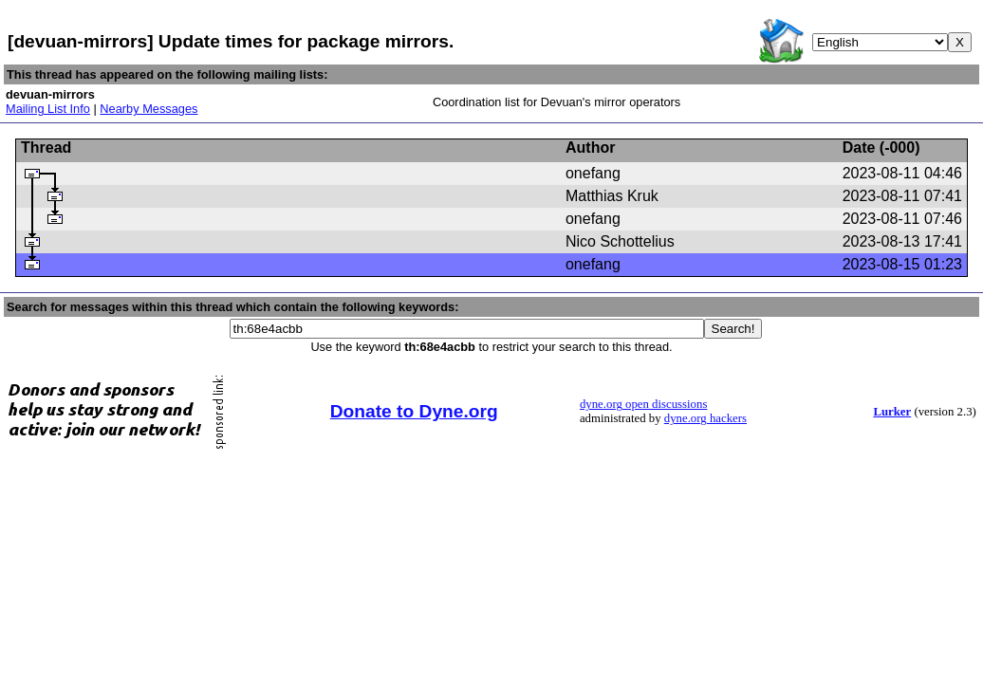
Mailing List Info (48, 109)
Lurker (892, 411)
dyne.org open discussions (643, 404)
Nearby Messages (148, 109)
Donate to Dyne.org (414, 411)
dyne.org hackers (705, 418)
